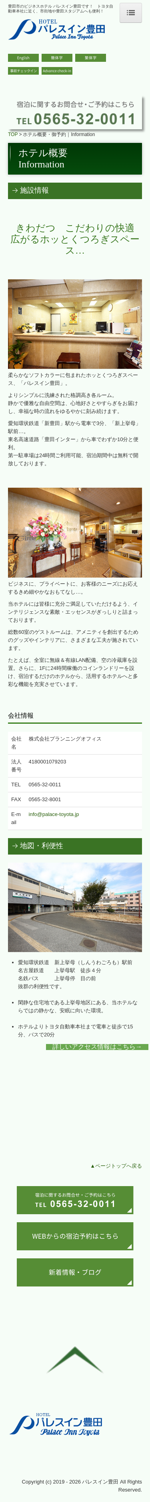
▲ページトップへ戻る (116, 1166)
